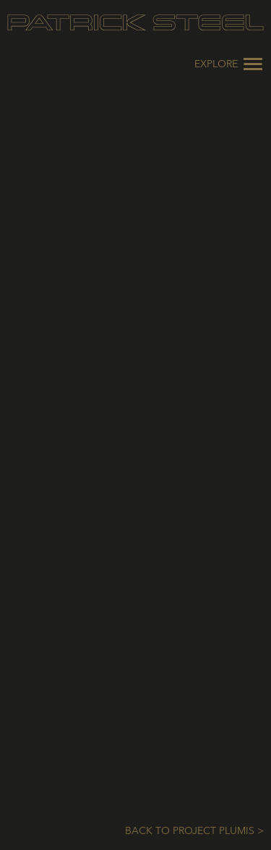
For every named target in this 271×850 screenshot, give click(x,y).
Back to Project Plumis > (194, 831)
